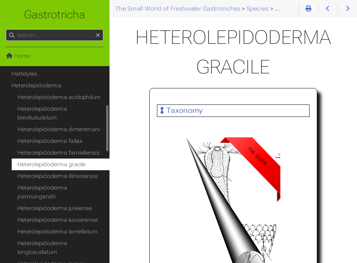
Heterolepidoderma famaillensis (59, 152)
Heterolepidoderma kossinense (58, 220)
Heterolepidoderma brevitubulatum (42, 113)
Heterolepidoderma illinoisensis (58, 176)
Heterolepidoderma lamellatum (57, 231)
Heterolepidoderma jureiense (55, 208)
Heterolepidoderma (36, 85)
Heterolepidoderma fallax (50, 141)
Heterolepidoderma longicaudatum (42, 247)
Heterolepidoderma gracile (52, 164)
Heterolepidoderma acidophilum (59, 97)
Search (6, 29)
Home (18, 56)
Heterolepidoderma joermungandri (42, 192)
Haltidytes (24, 73)
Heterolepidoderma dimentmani (59, 129)
